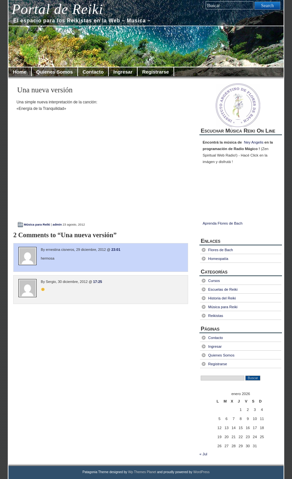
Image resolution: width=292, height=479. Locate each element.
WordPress (201, 472)
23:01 (115, 249)
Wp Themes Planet (142, 472)
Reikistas (215, 316)
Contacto (93, 72)
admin (57, 224)
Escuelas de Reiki (223, 289)
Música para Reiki (37, 224)
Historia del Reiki (222, 298)
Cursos (214, 281)
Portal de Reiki (57, 9)
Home (20, 72)
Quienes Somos (54, 72)
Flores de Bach (220, 250)
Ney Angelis (253, 142)
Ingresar (122, 72)
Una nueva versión (45, 90)
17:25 (97, 282)
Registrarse (155, 72)
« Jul (203, 454)
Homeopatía (218, 259)
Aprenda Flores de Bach (222, 223)
